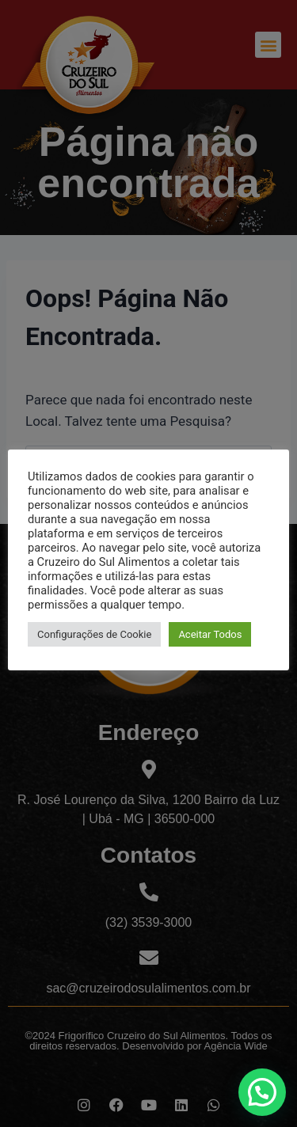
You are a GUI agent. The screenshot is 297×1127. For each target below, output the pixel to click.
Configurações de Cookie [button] (94, 634)
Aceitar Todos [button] (210, 634)
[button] (262, 1092)
